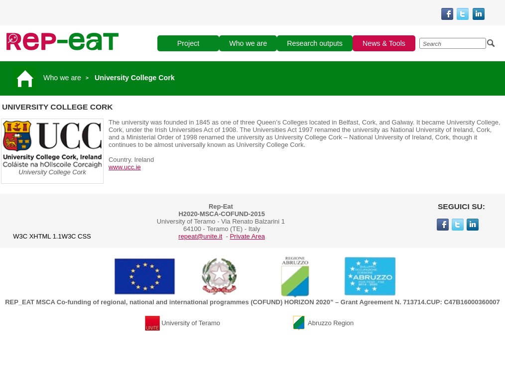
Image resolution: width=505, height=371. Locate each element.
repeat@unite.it (200, 236)
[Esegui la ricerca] (491, 43)
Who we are (62, 78)
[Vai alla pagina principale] (26, 78)
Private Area (247, 236)
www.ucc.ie (125, 167)
